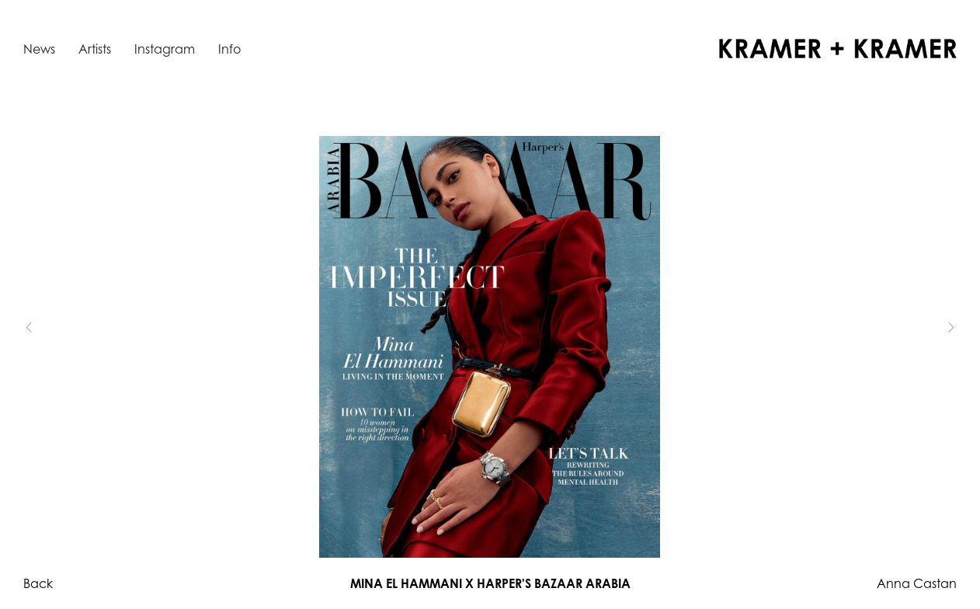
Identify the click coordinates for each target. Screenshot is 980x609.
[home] (838, 48)
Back (38, 583)
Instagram (164, 49)
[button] (54, 327)
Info (229, 49)
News (39, 49)
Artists (94, 49)
